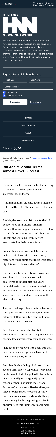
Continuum (12, 92)
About (28, 132)
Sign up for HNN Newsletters (28, 423)
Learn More (35, 102)
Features (28, 117)
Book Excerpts (28, 125)
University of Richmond (43, 5)
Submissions (28, 140)
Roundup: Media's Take (42, 158)
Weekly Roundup (14, 95)
